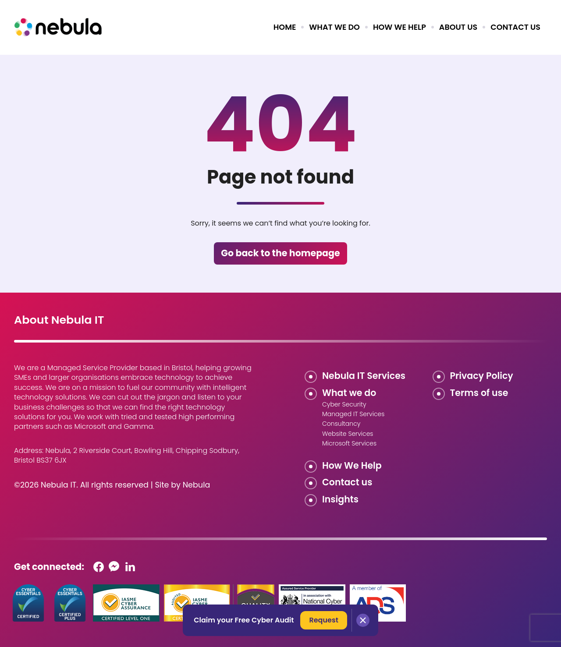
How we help (399, 27)
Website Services (347, 433)
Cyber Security (344, 404)
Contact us (515, 27)
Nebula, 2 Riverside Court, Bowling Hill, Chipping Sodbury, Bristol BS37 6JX (126, 455)
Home (284, 27)
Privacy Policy (481, 375)
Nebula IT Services (363, 375)
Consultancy (341, 423)
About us (458, 27)
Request (323, 620)
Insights (340, 499)
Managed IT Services (353, 414)
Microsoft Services (349, 443)
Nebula (196, 485)
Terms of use (479, 392)
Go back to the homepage (280, 253)
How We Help (352, 465)
